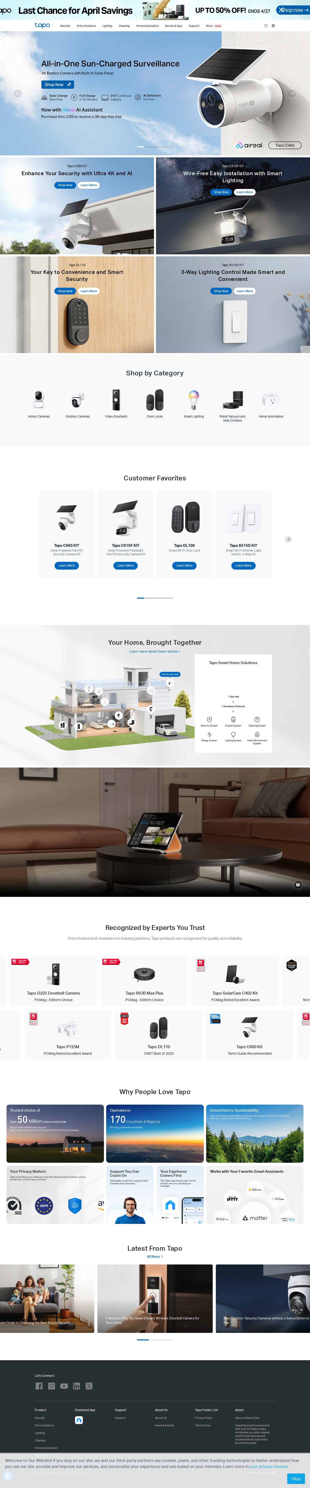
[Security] (65, 25)
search (266, 25)
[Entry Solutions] (86, 25)
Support (120, 1417)
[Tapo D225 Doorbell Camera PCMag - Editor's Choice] (65, 981)
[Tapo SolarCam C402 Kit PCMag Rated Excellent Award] (246, 981)
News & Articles (164, 1425)
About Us (161, 1417)
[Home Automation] (147, 25)
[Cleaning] (124, 25)
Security (65, 26)
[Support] (195, 25)
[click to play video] (297, 884)
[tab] (39, 403)
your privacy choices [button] (269, 1466)
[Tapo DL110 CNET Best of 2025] (149, 1034)
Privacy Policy (203, 1417)
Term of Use (202, 1425)
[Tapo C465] (155, 93)
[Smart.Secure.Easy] (155, 832)
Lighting (107, 26)
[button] (18, 93)
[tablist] (155, 405)
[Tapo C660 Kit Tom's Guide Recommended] (240, 1034)
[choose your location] (273, 25)
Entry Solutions (86, 26)
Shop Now (65, 185)
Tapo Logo (42, 26)
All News (155, 1256)
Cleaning (124, 26)
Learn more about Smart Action (153, 651)
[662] (155, 1298)
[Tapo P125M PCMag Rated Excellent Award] (58, 1034)
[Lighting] (107, 25)
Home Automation (147, 26)
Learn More (89, 185)
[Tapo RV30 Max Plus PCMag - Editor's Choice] (156, 981)
